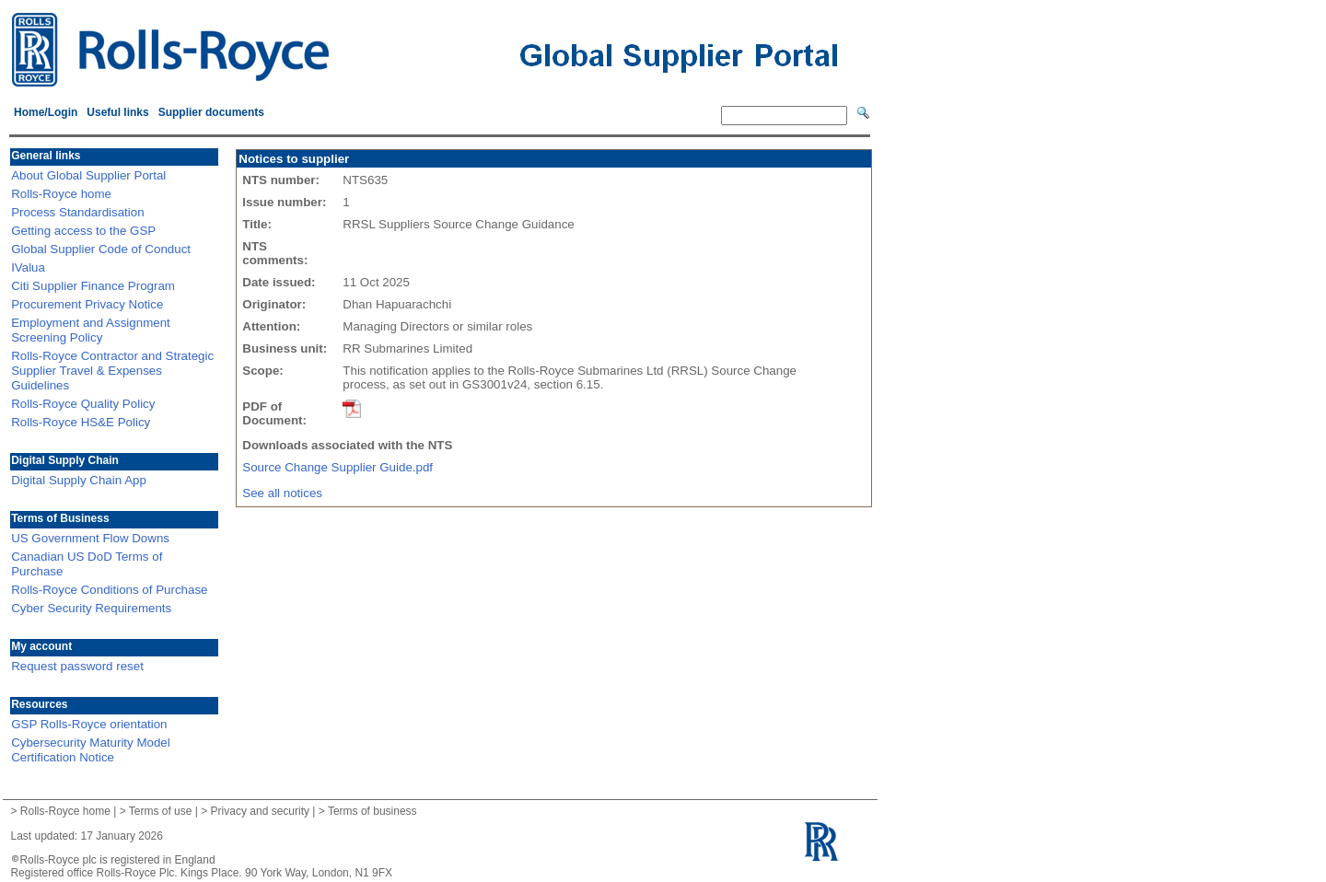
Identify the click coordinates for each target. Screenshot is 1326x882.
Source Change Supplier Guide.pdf (342, 467)
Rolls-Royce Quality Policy (83, 404)
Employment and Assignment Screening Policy (90, 330)
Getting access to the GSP (83, 231)
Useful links (117, 112)
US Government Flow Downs (90, 538)
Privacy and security (260, 811)
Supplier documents (211, 112)
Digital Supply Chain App (78, 480)
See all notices (282, 493)
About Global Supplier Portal (88, 175)
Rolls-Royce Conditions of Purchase (109, 590)
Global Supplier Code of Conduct (101, 249)
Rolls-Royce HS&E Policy (80, 422)
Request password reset (77, 666)
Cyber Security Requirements (91, 608)
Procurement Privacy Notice (87, 304)
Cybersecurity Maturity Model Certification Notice (90, 750)
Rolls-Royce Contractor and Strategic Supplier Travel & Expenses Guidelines (112, 370)
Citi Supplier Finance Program (93, 286)
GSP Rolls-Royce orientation (89, 724)
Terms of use (160, 811)
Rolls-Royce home (61, 194)
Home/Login (45, 112)
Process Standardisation (77, 212)
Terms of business (372, 811)
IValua (28, 267)
